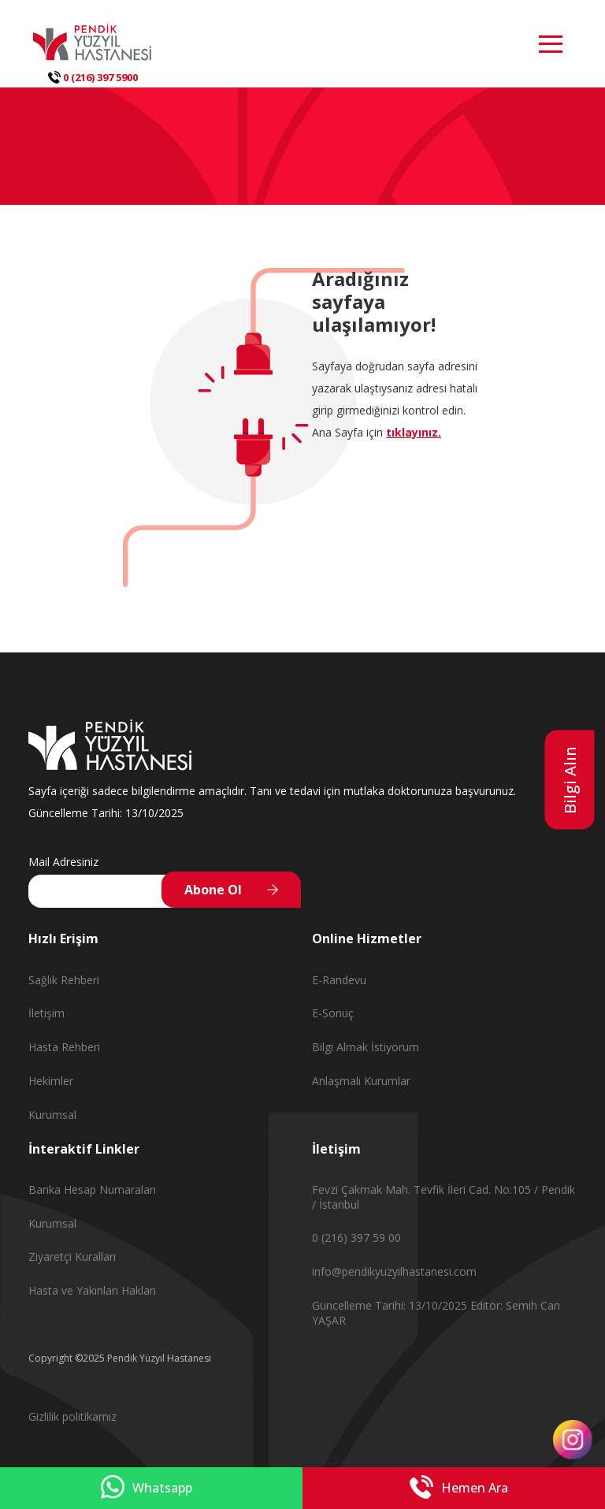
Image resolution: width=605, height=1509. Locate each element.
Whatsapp (146, 1488)
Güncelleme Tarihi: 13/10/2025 (391, 1305)
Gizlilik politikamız (72, 1416)
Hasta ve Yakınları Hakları (92, 1290)
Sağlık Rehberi (63, 979)
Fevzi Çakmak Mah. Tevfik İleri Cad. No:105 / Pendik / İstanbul (443, 1197)
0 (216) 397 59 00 (356, 1237)
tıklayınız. (413, 432)
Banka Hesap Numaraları (92, 1189)
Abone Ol (213, 889)
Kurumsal (52, 1114)
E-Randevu (339, 979)
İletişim (46, 1012)
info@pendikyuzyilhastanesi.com (394, 1271)
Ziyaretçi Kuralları (72, 1256)
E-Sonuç (333, 1012)
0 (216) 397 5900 (93, 77)
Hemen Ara (459, 1488)
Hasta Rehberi (64, 1046)
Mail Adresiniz (63, 861)
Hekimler (50, 1080)
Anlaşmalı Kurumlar (361, 1080)
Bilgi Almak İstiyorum (365, 1046)
